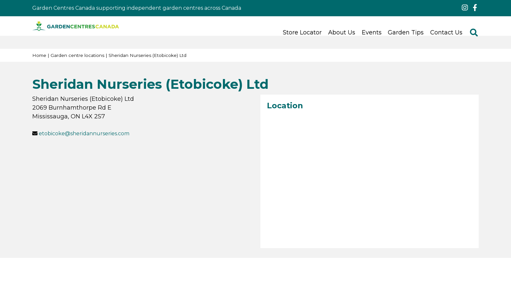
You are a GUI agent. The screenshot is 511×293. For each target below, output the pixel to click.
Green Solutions (354, 271)
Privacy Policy (310, 271)
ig (465, 8)
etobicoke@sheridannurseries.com (84, 133)
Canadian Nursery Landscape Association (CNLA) (175, 279)
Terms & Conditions (263, 271)
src (474, 32)
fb (475, 8)
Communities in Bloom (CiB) (278, 279)
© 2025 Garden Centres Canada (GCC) (185, 271)
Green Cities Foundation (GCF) (358, 279)
